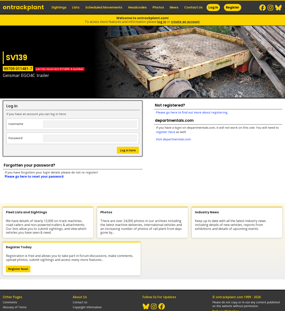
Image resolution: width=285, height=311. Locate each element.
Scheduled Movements (103, 7)
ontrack (23, 7)
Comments (10, 279)
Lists (75, 7)
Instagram (270, 7)
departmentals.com (225, 298)
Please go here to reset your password (34, 176)
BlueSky (278, 7)
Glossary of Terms (15, 284)
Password (15, 138)
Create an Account (185, 22)
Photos (158, 7)
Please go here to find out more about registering (191, 112)
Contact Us (193, 7)
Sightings (58, 7)
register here (165, 132)
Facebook (262, 7)
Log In (213, 7)
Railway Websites (225, 288)
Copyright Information (87, 284)
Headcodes (137, 7)
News (174, 7)
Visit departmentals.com (173, 139)
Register (232, 7)
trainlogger (219, 293)
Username (15, 124)
